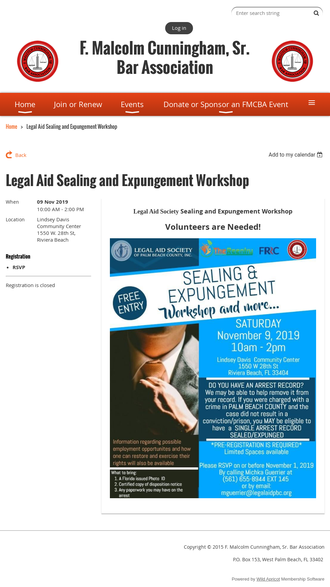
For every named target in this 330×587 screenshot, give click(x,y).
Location (15, 219)
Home (11, 126)
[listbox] (297, 154)
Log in (179, 27)
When (12, 202)
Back (20, 154)
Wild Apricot (268, 579)
